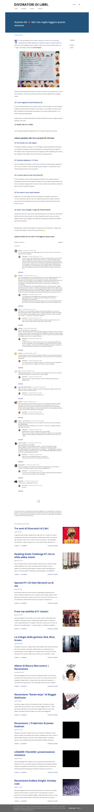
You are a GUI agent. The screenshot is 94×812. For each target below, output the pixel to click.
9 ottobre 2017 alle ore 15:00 (29, 250)
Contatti (31, 8)
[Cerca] (74, 4)
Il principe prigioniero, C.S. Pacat (27, 160)
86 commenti (23, 772)
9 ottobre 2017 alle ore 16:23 (29, 328)
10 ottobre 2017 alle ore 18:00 (35, 360)
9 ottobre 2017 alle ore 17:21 (28, 371)
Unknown (20, 275)
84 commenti (23, 686)
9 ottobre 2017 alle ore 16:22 (29, 309)
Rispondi (20, 272)
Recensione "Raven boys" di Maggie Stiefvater (35, 696)
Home (15, 8)
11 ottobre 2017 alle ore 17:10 (32, 465)
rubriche (71, 47)
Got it (79, 808)
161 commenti (23, 545)
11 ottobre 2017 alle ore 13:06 (35, 454)
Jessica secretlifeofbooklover (24, 387)
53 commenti (23, 628)
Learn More (72, 808)
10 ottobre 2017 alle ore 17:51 (35, 294)
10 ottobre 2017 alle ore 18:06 (35, 412)
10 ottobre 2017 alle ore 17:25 (35, 256)
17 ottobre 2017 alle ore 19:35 (31, 481)
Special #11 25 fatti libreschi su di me (34, 584)
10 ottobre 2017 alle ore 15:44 (34, 442)
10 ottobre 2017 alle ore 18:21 (35, 429)
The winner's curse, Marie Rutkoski (27, 192)
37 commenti (23, 801)
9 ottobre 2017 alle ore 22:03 (37, 421)
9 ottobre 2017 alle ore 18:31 (39, 387)
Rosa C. (20, 309)
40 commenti (23, 743)
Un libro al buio (35, 164)
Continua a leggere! (53, 545)
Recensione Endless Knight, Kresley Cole (35, 782)
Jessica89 (20, 328)
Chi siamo (39, 8)
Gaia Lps (20, 250)
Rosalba (20, 401)
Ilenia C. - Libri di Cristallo (24, 421)
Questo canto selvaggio (24, 210)
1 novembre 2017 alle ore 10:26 (35, 485)
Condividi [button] (72, 40)
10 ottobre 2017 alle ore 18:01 (35, 376)
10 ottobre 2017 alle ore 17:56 (35, 338)
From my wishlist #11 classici (31, 611)
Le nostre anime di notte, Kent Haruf (28, 175)
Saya (19, 371)
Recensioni (23, 8)
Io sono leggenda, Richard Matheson (28, 102)
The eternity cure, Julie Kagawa (26, 143)
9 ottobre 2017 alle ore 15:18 (30, 275)
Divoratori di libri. (31, 4)
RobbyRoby (20, 481)
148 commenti (23, 574)
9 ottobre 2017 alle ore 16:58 (30, 353)
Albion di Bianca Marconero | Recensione (31, 667)
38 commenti (23, 715)
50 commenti (23, 657)
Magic (35, 210)
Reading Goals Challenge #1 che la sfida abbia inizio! (34, 555)
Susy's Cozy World (22, 442)
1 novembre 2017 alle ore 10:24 (35, 470)
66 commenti (23, 603)
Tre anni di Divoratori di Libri (31, 528)
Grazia (16, 199)
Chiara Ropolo (21, 465)
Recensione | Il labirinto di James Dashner (33, 725)
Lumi (37, 109)
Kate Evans (24, 256)
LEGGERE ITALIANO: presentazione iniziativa (34, 753)
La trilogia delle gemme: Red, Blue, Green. (34, 638)
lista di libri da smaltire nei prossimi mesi (46, 91)
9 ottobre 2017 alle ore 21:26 (29, 401)
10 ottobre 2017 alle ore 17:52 (35, 318)
